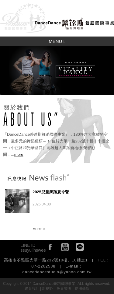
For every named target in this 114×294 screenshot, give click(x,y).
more (18, 154)
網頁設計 (32, 288)
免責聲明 (64, 288)
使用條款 (82, 288)
